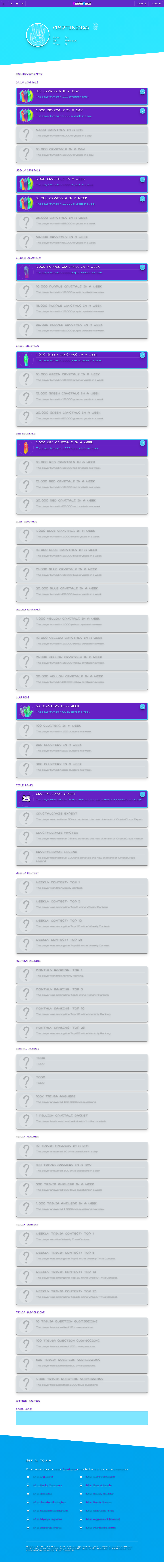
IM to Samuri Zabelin (99, 1484)
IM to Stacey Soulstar (100, 1493)
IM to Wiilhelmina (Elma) (101, 1527)
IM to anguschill (43, 1476)
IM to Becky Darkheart (47, 1484)
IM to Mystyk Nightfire (47, 1518)
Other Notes (24, 1409)
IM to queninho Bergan (100, 1476)
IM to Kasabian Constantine (50, 1510)
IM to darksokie (42, 1493)
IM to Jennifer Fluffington (49, 1501)
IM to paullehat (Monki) (47, 1527)
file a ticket (70, 1469)
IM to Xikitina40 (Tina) (100, 1510)
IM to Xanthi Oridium (98, 1501)
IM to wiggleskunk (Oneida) (103, 1518)
